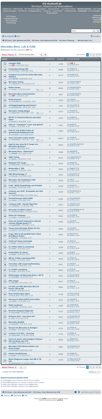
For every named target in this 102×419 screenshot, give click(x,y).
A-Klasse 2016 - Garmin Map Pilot (23, 204)
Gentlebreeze (74, 191)
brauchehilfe (15, 312)
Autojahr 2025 (15, 63)
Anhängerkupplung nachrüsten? (23, 105)
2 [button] (90, 54)
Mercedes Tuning (16, 82)
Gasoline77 (74, 174)
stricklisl (72, 299)
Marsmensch (15, 363)
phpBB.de (60, 400)
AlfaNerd (73, 339)
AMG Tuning (14, 157)
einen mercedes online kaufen (21, 138)
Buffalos (72, 69)
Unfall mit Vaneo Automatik (20, 241)
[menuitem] (17, 36)
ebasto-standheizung (18, 353)
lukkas (13, 126)
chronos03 (14, 350)
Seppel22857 (15, 225)
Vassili (13, 290)
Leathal (72, 117)
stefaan (72, 162)
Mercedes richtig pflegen (19, 111)
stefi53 (72, 124)
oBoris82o (14, 283)
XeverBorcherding (76, 144)
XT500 (72, 137)
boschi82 (14, 266)
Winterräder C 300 (16, 168)
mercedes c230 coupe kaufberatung (24, 264)
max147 (14, 121)
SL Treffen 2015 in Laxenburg (21, 247)
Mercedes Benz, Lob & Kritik (18, 46)
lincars (16, 134)
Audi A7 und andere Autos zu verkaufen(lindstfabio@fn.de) (21, 131)
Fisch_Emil (15, 295)
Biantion (14, 159)
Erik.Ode (14, 50)
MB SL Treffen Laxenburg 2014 (22, 258)
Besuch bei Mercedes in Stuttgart (23, 328)
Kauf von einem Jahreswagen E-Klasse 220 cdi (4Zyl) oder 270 (25, 340)
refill (12, 318)
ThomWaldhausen (76, 209)
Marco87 (73, 234)
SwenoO (14, 170)
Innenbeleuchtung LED (18, 69)
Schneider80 (74, 198)
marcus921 (73, 105)
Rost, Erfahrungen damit (19, 294)
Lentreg (14, 182)
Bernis (72, 130)
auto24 (72, 221)
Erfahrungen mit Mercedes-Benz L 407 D (26, 275)
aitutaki (13, 243)
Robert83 (14, 238)
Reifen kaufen (14, 87)
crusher (14, 89)
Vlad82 (13, 343)
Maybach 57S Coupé (17, 163)
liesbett (72, 185)
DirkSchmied (15, 164)
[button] (100, 54)
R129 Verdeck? (15, 100)
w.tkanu (14, 200)
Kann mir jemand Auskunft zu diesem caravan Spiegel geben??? (25, 222)
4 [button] (96, 54)
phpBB (44, 398)
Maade (13, 254)
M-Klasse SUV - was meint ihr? (22, 316)
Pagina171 (73, 168)
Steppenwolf (15, 113)
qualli (71, 252)
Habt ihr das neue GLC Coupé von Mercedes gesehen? (23, 145)
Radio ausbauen (16, 305)
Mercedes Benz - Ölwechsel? (21, 151)
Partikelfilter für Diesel (18, 252)
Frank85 (72, 215)
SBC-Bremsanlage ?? (18, 174)
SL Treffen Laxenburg (18, 269)
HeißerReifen (15, 139)
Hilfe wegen (14, 281)
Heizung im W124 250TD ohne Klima (24, 299)
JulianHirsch (15, 206)
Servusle (14, 176)
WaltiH (72, 333)
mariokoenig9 (74, 81)
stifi (71, 179)
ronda (72, 99)
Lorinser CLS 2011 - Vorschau (21, 333)
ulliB (27, 50)
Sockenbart (15, 277)
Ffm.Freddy (15, 71)
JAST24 (14, 230)
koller (71, 286)
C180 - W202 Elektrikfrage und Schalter (25, 185)
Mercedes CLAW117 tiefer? (20, 210)
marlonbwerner (16, 101)
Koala (72, 269)
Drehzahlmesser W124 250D (21, 198)
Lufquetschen (16, 84)
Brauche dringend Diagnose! (21, 311)
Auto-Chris (21, 50)
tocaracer (73, 74)
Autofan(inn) (74, 346)
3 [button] (93, 54)
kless (71, 280)
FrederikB (14, 78)
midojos (14, 187)
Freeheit (72, 111)
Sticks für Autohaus (17, 215)
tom (31, 50)
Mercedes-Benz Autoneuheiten (22, 94)
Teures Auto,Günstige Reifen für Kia (24, 228)
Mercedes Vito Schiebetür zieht (22, 180)
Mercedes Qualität (16, 322)
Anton (72, 241)
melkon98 (14, 307)
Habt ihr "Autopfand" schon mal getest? (26, 125)
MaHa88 (14, 153)
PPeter (13, 248)
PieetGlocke (74, 316)
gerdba (13, 355)
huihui (72, 263)
